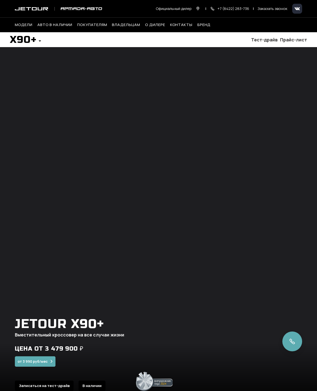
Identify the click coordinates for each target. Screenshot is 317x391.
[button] (25, 41)
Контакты (181, 24)
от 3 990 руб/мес (33, 365)
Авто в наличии (54, 24)
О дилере (155, 24)
